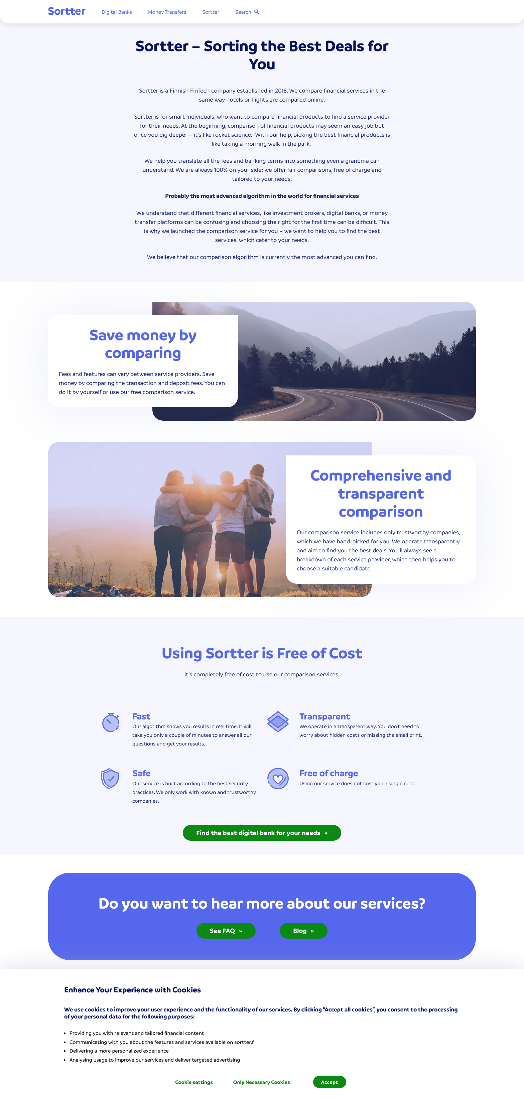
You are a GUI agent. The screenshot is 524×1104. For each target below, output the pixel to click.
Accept (329, 1082)
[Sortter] (67, 11)
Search (247, 11)
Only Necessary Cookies (261, 1082)
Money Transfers (167, 11)
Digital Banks (117, 11)
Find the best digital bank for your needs (262, 833)
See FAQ (226, 931)
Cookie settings (194, 1082)
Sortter (211, 11)
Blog (303, 931)
